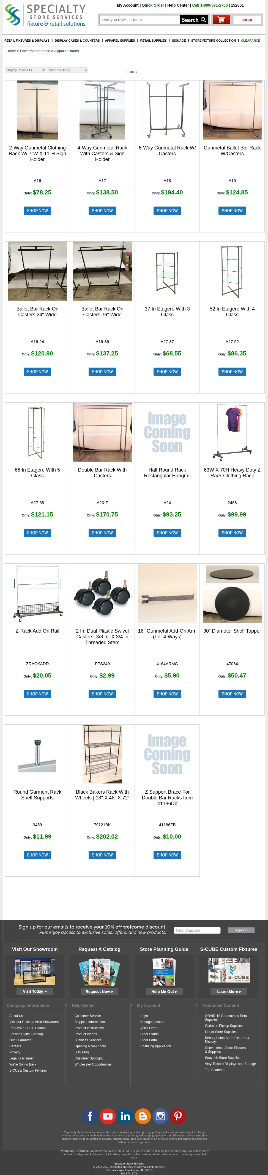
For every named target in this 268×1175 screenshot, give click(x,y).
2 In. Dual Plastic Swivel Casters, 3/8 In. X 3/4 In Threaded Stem (102, 636)
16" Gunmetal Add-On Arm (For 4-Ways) (167, 633)
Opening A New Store (90, 1046)
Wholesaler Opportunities (93, 1064)
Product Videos (86, 1034)
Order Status (149, 1034)
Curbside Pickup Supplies (224, 1026)
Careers (15, 1046)
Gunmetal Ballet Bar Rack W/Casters (232, 150)
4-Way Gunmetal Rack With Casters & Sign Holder (102, 153)
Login (144, 1016)
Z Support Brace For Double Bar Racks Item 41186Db (167, 797)
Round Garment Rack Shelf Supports (37, 795)
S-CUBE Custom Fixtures (28, 1070)
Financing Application (155, 1046)
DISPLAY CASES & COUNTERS (77, 40)
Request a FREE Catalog (28, 1028)
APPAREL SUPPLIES (120, 40)
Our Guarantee (20, 1040)
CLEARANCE (250, 40)
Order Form (148, 1040)
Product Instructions (89, 1028)
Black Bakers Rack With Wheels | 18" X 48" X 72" (102, 795)
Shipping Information (90, 1022)
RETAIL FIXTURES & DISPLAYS (27, 40)
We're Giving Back (22, 1064)
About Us (16, 1016)
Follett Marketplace (35, 51)
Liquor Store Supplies (221, 1032)
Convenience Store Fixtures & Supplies (225, 1050)
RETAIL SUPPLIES (153, 40)
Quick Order (153, 5)
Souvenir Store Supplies (222, 1058)
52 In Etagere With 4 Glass (232, 311)
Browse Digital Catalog (26, 1034)
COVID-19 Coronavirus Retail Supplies (226, 1018)
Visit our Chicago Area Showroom (34, 1022)
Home (11, 51)
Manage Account (152, 1022)
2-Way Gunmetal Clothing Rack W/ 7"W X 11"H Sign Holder (37, 153)
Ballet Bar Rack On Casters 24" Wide (37, 311)
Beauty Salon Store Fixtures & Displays (227, 1040)
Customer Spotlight (89, 1058)
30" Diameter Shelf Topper (232, 631)
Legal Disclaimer (21, 1058)
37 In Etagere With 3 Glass (167, 311)
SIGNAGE (179, 40)
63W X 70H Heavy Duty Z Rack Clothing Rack (232, 472)
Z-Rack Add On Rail (37, 631)
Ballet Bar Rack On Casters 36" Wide (102, 311)
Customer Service (88, 1016)
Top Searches (215, 1070)
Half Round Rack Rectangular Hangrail (167, 472)
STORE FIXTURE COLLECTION (213, 40)
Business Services (88, 1040)
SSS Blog (82, 1052)
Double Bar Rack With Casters (102, 472)
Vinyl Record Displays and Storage (230, 1064)
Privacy (14, 1052)
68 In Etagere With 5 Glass (37, 472)
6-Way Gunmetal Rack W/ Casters (167, 150)
